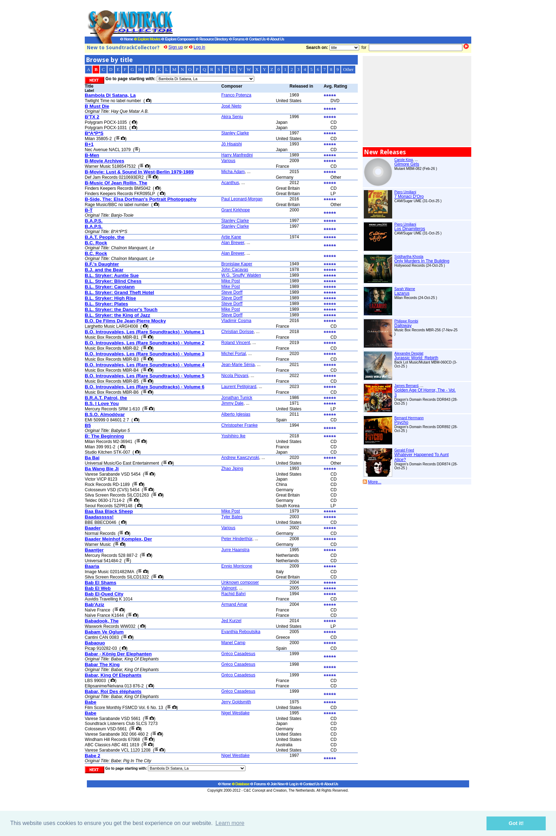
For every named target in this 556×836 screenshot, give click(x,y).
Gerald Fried (404, 450)
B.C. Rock (96, 242)
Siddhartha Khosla (408, 257)
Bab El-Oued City (104, 594)
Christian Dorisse (237, 331)
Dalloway (403, 325)
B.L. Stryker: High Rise (110, 298)
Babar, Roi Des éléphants (113, 691)
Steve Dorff (232, 292)
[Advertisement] (315, 18)
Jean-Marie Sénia (238, 364)
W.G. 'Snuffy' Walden (241, 275)
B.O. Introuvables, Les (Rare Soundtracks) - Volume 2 (144, 342)
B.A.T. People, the (104, 237)
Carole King (403, 160)
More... (374, 482)
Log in (199, 47)
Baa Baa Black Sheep (109, 511)
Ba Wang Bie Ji (102, 468)
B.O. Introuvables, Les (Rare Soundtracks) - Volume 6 (144, 386)
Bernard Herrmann (409, 418)
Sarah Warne (404, 289)
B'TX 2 (92, 117)
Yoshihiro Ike (233, 435)
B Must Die (97, 106)
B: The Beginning (104, 436)
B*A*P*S (94, 133)
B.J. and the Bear (104, 269)
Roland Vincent (235, 342)
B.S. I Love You (102, 403)
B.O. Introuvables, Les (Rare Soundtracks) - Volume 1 (144, 331)
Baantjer (94, 550)
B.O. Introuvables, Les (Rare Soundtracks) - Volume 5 (144, 375)
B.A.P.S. (93, 220)
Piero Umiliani (405, 192)
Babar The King (102, 664)
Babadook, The (102, 621)
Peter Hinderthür (236, 538)
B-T (89, 210)
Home (126, 39)
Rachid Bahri (233, 593)
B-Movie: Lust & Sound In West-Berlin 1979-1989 (139, 172)
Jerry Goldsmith (236, 701)
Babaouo (95, 643)
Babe (90, 702)
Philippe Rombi (406, 321)
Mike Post (230, 280)
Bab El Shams (100, 582)
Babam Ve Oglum (104, 632)
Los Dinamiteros (409, 228)
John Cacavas (234, 269)
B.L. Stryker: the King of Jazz (117, 315)
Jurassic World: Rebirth (416, 357)
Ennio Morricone (236, 566)
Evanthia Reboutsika (240, 631)
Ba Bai (92, 457)
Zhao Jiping (232, 468)
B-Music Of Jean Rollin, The (116, 183)
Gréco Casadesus (238, 653)
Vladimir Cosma (236, 320)
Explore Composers (178, 39)
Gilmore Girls (406, 164)
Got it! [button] (516, 823)
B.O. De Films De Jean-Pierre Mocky (125, 320)
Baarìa (92, 566)
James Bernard (406, 386)
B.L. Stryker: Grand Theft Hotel (119, 292)
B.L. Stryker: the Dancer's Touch (121, 309)
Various (228, 160)
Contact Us (255, 39)
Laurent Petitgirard (238, 386)
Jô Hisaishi (231, 144)
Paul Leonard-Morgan (241, 198)
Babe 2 (92, 755)
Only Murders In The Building (421, 261)
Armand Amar (234, 604)
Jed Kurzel (231, 620)
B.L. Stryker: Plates (106, 303)
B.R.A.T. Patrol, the (106, 397)
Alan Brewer (232, 242)
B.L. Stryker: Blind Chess (113, 281)
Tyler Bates (232, 516)
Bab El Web (98, 588)
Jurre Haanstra (235, 549)
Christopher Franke (239, 425)
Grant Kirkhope (235, 209)
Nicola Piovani (234, 375)
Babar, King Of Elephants (113, 675)
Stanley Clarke (235, 133)
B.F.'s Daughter (102, 264)
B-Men (92, 155)
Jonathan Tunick (236, 397)
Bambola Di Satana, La (110, 95)
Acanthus (230, 182)
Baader (93, 528)
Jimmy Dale (232, 403)
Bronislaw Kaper (236, 263)
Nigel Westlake (235, 712)
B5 (88, 425)
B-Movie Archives (104, 161)
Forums (236, 39)
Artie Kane (231, 236)
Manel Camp (233, 642)
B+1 (89, 144)
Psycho (401, 422)
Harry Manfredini (237, 155)
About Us (275, 39)
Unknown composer (240, 582)
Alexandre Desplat (408, 353)
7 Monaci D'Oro (409, 196)
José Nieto (231, 106)
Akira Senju (232, 116)
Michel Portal (233, 353)
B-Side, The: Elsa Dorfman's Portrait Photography (140, 199)
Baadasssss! (99, 517)
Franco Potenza (236, 95)
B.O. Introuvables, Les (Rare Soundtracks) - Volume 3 (144, 353)
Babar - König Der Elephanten (118, 654)
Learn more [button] (229, 823)
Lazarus (402, 293)
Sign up (175, 47)
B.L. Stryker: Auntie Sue (112, 275)
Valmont (229, 588)
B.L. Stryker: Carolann (110, 286)
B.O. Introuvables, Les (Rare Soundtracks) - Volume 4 (144, 364)
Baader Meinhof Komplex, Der (118, 539)
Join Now (275, 784)
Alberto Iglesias (235, 414)
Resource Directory (212, 39)
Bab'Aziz (94, 604)
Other (348, 69)
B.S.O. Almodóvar (105, 414)
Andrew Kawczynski (240, 457)
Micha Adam (233, 171)
